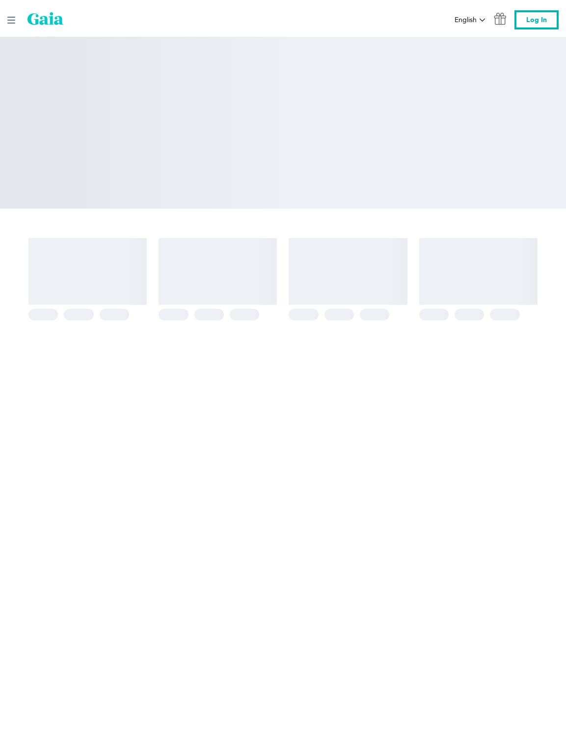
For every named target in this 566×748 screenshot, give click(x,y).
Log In (536, 20)
